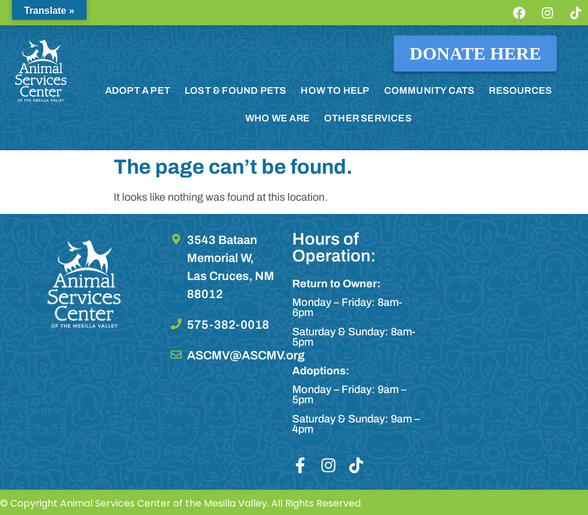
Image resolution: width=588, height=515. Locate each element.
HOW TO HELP (335, 90)
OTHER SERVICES (368, 118)
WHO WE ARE (277, 118)
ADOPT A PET (137, 90)
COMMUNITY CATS (429, 90)
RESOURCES (520, 90)
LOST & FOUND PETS (235, 90)
